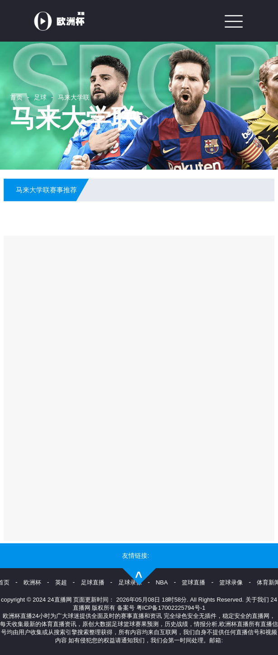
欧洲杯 (32, 582)
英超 (61, 582)
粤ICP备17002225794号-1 (171, 607)
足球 (40, 97)
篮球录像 (231, 582)
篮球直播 (193, 582)
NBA (161, 582)
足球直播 (92, 582)
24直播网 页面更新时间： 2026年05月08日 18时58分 (117, 599)
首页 (16, 97)
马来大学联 (74, 97)
